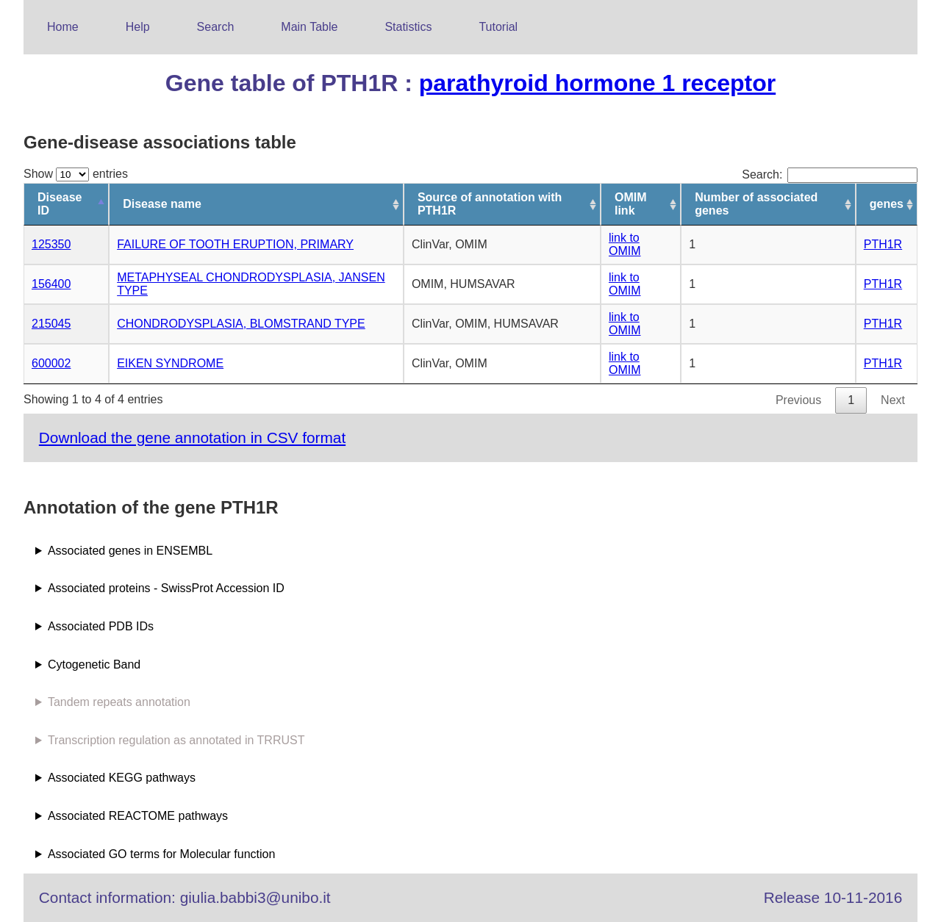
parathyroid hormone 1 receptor (597, 83)
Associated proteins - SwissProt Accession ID (166, 588)
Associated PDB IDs (101, 626)
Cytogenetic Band (94, 664)
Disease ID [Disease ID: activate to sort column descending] (59, 204)
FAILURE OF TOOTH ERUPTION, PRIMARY (235, 244)
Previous (798, 400)
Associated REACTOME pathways (138, 816)
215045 (51, 323)
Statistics (408, 27)
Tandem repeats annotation (119, 702)
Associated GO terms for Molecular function (161, 854)
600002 (51, 363)
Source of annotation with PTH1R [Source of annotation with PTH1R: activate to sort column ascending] (490, 204)
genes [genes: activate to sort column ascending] (887, 204)
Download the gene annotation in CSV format (192, 437)
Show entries (76, 174)
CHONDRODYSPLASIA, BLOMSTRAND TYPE (241, 323)
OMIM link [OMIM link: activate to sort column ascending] (631, 204)
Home (63, 27)
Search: (829, 174)
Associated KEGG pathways (122, 777)
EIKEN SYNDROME (170, 363)
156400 (51, 284)
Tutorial (498, 27)
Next (893, 400)
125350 (51, 244)
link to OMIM (625, 244)
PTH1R (883, 244)
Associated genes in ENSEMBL (130, 550)
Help (138, 27)
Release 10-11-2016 (833, 897)
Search (216, 27)
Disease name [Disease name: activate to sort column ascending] (162, 204)
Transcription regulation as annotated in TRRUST (176, 740)
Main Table (309, 27)
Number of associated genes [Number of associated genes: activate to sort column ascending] (756, 204)
